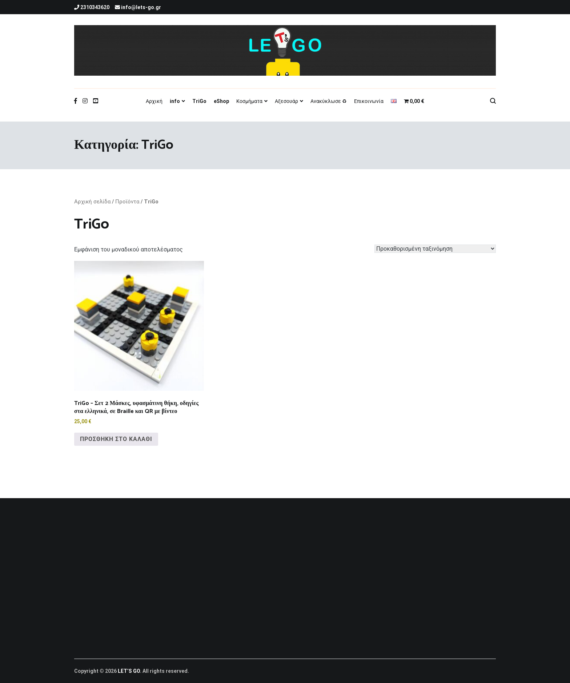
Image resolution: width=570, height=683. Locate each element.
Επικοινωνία (369, 101)
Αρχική (154, 101)
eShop (221, 101)
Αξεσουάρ (286, 101)
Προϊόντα (127, 201)
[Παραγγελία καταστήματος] (435, 249)
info (175, 101)
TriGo (199, 101)
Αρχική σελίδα (92, 201)
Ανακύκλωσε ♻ (328, 101)
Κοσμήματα (249, 101)
